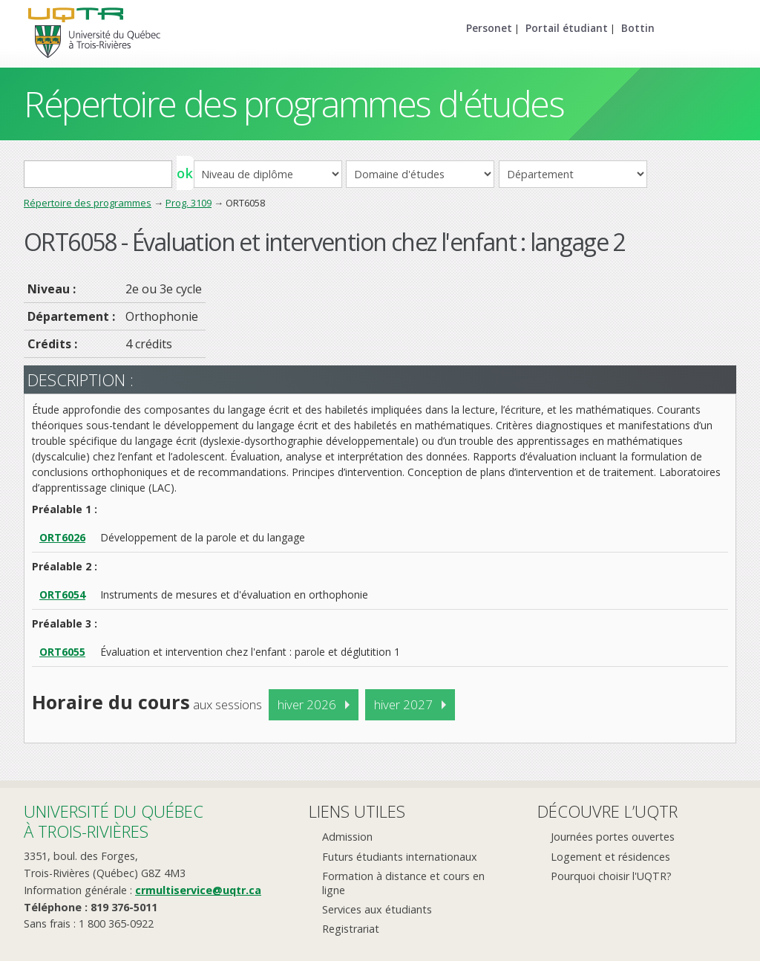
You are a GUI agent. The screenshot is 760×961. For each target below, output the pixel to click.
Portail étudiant (566, 28)
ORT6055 (62, 652)
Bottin (638, 28)
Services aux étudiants (377, 909)
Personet (489, 28)
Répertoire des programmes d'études (293, 103)
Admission (347, 837)
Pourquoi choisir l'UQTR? (611, 876)
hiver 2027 (403, 704)
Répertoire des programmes (87, 202)
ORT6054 (62, 594)
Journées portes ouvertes (613, 837)
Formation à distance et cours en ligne (403, 883)
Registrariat (350, 929)
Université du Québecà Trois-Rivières (113, 821)
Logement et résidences (610, 857)
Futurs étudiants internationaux (399, 857)
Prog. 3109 (189, 202)
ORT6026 (62, 537)
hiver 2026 (307, 704)
